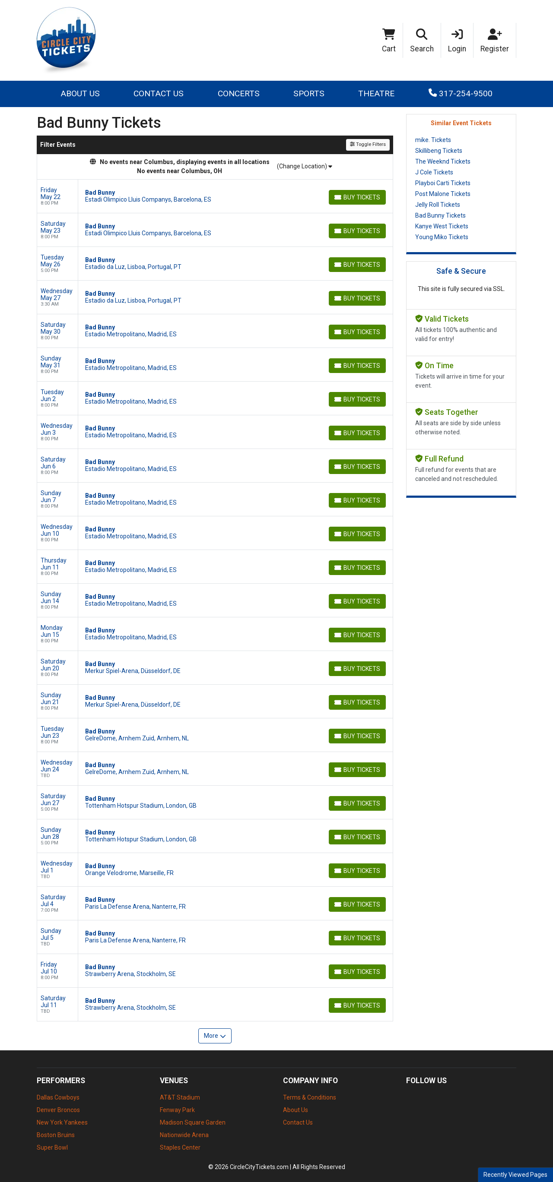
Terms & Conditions (309, 1097)
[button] (422, 40)
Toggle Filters (368, 144)
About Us (80, 93)
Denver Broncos (58, 1109)
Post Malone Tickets (442, 193)
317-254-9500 (461, 93)
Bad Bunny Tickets (440, 215)
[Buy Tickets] (357, 197)
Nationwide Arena (184, 1134)
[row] (215, 196)
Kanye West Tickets (441, 226)
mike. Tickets (433, 139)
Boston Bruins (56, 1134)
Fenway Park (177, 1109)
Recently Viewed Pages (515, 1174)
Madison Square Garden (193, 1122)
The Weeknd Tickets (442, 161)
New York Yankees (62, 1122)
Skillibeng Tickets (438, 150)
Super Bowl (52, 1147)
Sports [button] (308, 93)
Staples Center (180, 1147)
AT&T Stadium (180, 1097)
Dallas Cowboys (58, 1097)
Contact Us (158, 93)
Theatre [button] (376, 93)
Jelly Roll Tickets (437, 204)
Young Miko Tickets (441, 237)
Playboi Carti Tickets (442, 183)
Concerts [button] (239, 93)
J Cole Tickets (434, 172)
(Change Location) (304, 166)
